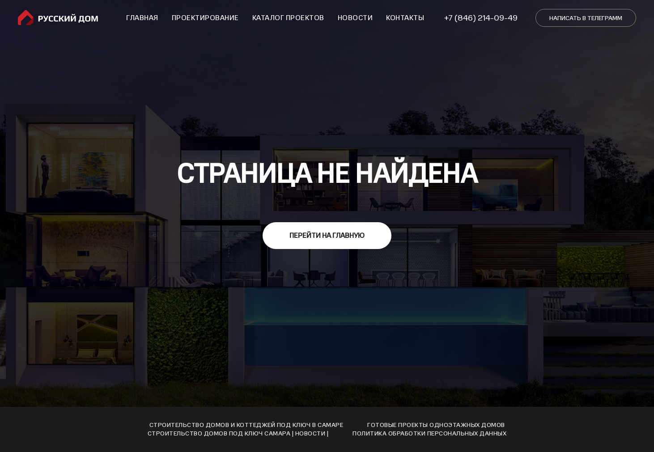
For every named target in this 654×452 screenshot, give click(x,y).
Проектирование (205, 18)
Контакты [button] (405, 18)
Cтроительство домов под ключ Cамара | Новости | (238, 433)
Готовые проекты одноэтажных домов (436, 425)
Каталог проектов (288, 18)
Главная (142, 18)
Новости (355, 18)
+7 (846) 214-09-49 (481, 18)
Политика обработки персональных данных (429, 433)
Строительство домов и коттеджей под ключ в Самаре (246, 425)
